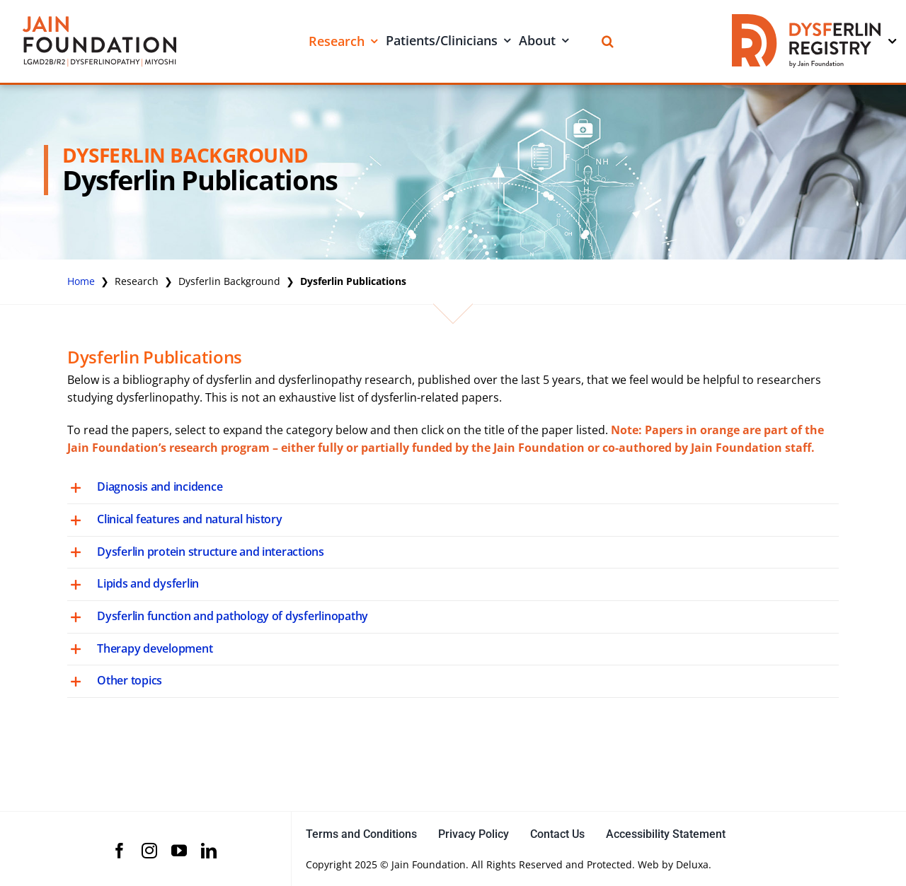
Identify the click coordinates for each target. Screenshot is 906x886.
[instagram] (149, 850)
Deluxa (692, 864)
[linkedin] (209, 850)
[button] (453, 487)
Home (81, 281)
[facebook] (119, 850)
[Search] (608, 41)
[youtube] (179, 850)
